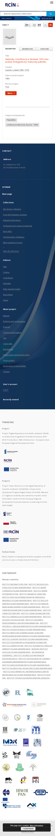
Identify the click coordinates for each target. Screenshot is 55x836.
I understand (28, 829)
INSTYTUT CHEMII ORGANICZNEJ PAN (35, 613)
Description (8, 294)
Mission (6, 316)
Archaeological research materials (17, 226)
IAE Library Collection (12, 209)
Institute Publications (12, 220)
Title (5, 266)
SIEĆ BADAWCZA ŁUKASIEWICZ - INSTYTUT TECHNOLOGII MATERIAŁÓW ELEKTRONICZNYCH (23, 655)
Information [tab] (27, 49)
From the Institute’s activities (15, 214)
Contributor (8, 278)
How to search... (7, 18)
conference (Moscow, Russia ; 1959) (22, 125)
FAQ (5, 338)
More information (36, 825)
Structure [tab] (44, 49)
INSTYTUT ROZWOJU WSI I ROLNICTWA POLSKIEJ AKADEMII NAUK (27, 668)
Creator (6, 272)
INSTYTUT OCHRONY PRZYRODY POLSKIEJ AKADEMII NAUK (25, 639)
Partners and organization (14, 321)
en (50, 25)
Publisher (7, 283)
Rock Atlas (7, 231)
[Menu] (51, 2)
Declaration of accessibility (14, 366)
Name (5, 300)
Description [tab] (10, 49)
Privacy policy (9, 360)
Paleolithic (11, 120)
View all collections (11, 251)
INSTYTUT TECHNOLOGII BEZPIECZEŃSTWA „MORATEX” (28, 678)
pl (45, 25)
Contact (6, 371)
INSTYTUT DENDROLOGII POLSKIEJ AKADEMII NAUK (22, 616)
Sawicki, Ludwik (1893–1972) (17, 70)
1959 (7, 78)
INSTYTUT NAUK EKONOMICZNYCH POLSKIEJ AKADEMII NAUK (26, 665)
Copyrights (7, 343)
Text (7, 87)
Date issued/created (11, 289)
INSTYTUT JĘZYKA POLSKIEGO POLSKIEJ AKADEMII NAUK (24, 629)
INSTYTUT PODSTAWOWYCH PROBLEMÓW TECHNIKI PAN (24, 642)
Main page (7, 194)
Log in (5, 389)
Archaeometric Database (13, 237)
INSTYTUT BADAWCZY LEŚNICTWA (32, 594)
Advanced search (47, 18)
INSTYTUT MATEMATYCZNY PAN (15, 584)
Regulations (8, 349)
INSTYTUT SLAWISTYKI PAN (13, 646)
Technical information (12, 332)
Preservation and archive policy (16, 355)
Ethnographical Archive (13, 242)
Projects (6, 327)
